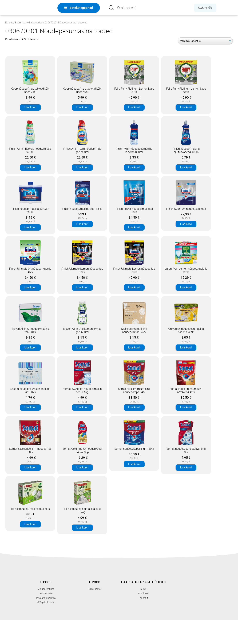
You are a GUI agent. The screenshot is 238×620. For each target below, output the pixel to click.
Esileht (9, 22)
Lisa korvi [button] (30, 107)
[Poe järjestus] (205, 40)
